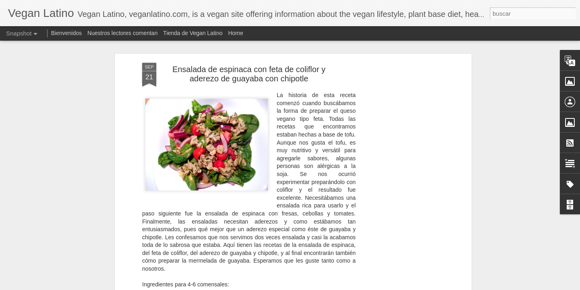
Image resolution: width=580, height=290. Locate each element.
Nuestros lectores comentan (122, 33)
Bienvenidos (66, 33)
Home (235, 33)
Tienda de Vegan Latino (192, 33)
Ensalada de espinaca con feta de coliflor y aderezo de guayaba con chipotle (248, 69)
